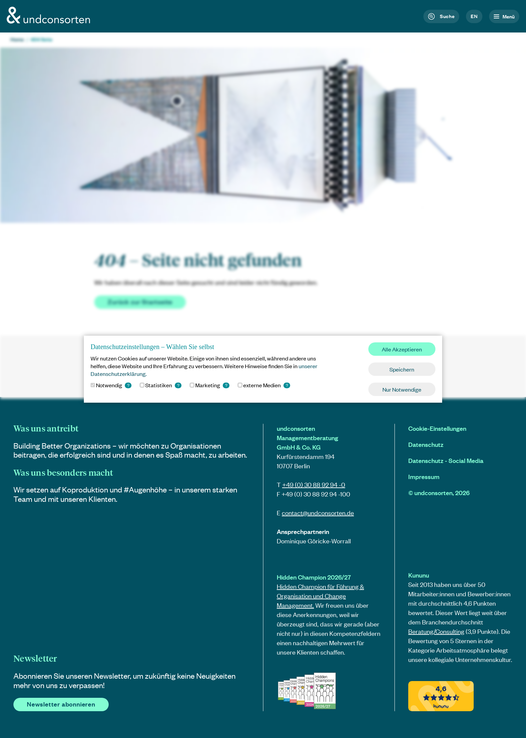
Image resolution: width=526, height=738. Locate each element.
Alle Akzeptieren (402, 349)
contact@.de (318, 513)
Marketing (209, 385)
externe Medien (264, 385)
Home (17, 39)
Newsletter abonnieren (61, 704)
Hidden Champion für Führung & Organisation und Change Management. (320, 595)
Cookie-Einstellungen (437, 428)
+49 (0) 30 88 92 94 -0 (313, 484)
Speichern (401, 369)
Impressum (423, 476)
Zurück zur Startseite (140, 301)
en (474, 16)
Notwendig (111, 385)
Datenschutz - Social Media (445, 460)
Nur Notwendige (401, 389)
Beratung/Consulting (436, 631)
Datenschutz (425, 444)
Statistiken (160, 385)
